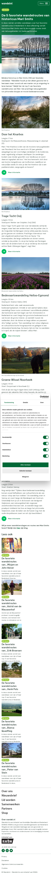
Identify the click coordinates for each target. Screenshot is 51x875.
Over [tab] (42, 402)
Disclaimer (5, 860)
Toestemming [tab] (9, 402)
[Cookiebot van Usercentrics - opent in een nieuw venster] (40, 397)
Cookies (5, 868)
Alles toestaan (25, 465)
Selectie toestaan (25, 471)
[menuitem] (7, 3)
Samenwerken (11, 804)
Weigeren (25, 477)
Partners (7, 808)
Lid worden (8, 800)
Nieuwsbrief (9, 795)
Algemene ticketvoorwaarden (12, 864)
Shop (5, 813)
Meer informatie (14, 172)
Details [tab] (25, 402)
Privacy (4, 856)
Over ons (7, 791)
